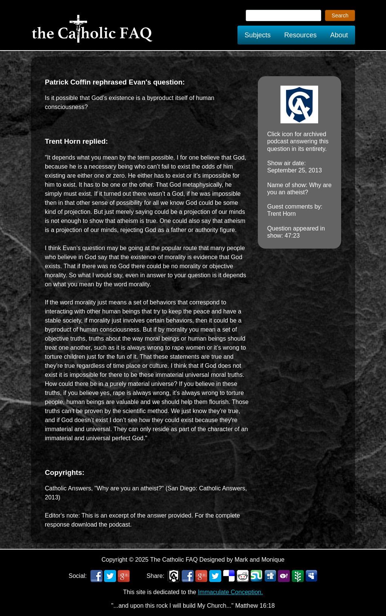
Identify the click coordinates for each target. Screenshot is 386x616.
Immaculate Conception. (230, 592)
